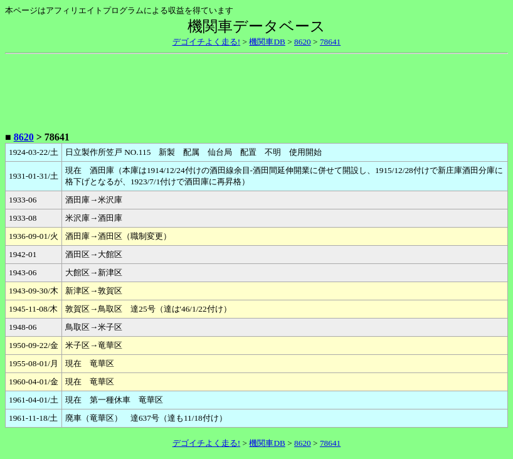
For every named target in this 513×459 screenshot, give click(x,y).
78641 (330, 41)
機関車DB (267, 41)
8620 (302, 41)
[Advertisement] (256, 90)
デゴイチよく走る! (206, 41)
